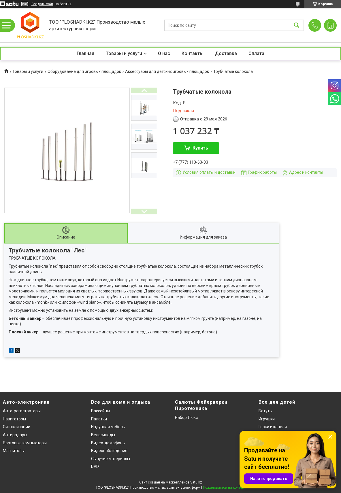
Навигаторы (14, 419)
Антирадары (15, 434)
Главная (85, 53)
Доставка (226, 53)
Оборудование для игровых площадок (84, 71)
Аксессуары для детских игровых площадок (167, 71)
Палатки (99, 419)
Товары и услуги (124, 53)
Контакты (193, 53)
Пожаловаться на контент (224, 488)
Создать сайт (42, 4)
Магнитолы (14, 450)
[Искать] (297, 25)
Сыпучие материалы (110, 458)
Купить (200, 148)
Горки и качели (273, 426)
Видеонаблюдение (109, 450)
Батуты (265, 411)
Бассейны (100, 411)
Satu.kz (196, 482)
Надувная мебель (108, 426)
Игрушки (267, 419)
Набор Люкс (186, 417)
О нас (164, 53)
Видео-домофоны (108, 443)
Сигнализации (16, 426)
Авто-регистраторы (22, 411)
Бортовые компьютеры (25, 443)
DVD (95, 466)
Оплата (256, 53)
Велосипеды (103, 434)
